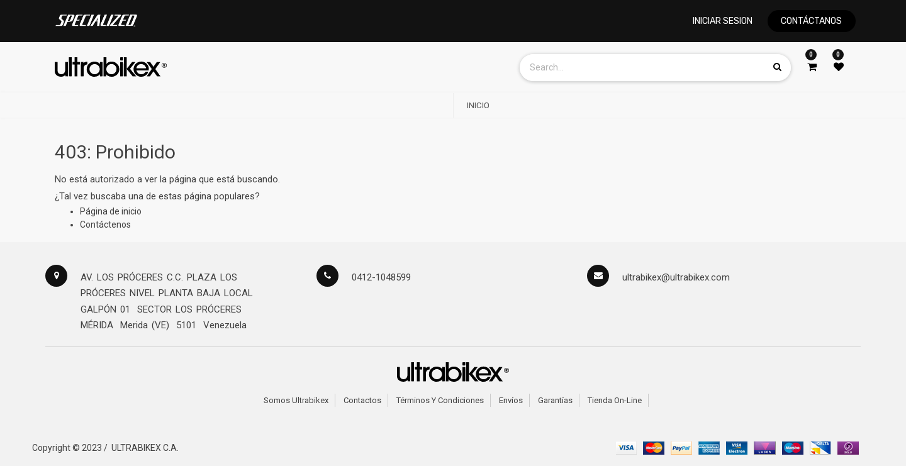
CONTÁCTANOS (811, 21)
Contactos (362, 400)
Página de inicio (111, 211)
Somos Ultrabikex (296, 400)
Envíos (511, 400)
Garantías (555, 400)
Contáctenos (105, 224)
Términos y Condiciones (440, 400)
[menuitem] (478, 105)
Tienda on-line (615, 400)
